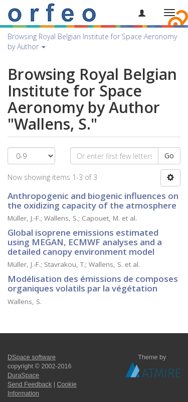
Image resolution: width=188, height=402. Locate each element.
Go (169, 155)
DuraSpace (23, 375)
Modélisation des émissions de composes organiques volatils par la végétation (93, 283)
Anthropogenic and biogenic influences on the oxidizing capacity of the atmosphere (93, 200)
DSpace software (32, 357)
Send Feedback (30, 384)
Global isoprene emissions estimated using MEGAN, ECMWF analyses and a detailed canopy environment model (85, 242)
